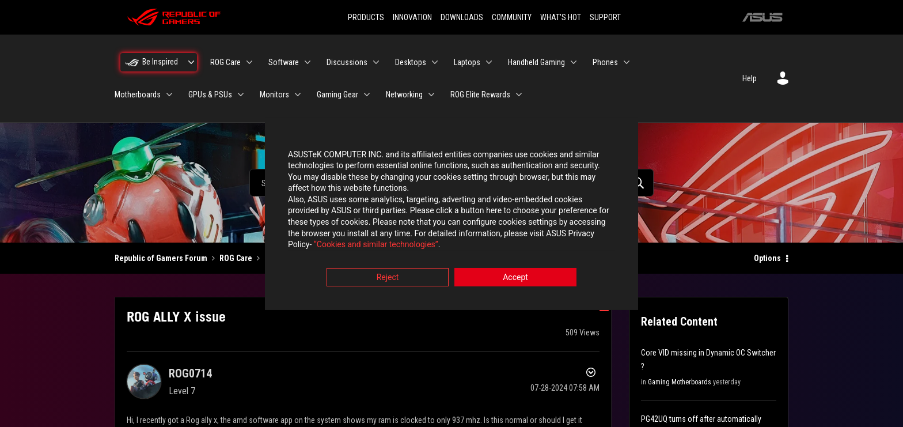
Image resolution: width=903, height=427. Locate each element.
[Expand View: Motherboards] (169, 94)
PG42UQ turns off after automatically (701, 419)
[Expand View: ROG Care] (249, 62)
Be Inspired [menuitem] (160, 61)
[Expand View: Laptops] (489, 62)
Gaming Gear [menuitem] (337, 94)
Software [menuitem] (283, 62)
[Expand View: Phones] (626, 62)
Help (749, 78)
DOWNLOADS (462, 17)
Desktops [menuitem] (410, 62)
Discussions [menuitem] (347, 62)
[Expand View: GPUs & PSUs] (240, 94)
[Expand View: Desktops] (435, 62)
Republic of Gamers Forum (161, 258)
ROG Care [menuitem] (225, 62)
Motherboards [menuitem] (138, 94)
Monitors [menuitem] (274, 94)
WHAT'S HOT (560, 17)
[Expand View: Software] (307, 62)
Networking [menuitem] (404, 94)
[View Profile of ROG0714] (190, 373)
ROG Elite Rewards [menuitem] (480, 94)
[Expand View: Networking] (431, 94)
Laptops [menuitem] (467, 62)
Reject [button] (388, 277)
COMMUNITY (512, 17)
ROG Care (235, 258)
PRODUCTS (366, 17)
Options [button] (767, 258)
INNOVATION (412, 17)
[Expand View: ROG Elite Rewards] (519, 94)
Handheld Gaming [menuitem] (536, 62)
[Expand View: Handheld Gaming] (573, 62)
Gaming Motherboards (679, 382)
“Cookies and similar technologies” (376, 245)
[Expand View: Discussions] (376, 62)
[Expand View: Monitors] (297, 94)
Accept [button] (515, 277)
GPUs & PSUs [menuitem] (210, 94)
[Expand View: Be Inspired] (191, 62)
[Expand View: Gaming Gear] (367, 94)
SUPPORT (605, 17)
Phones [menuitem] (605, 62)
